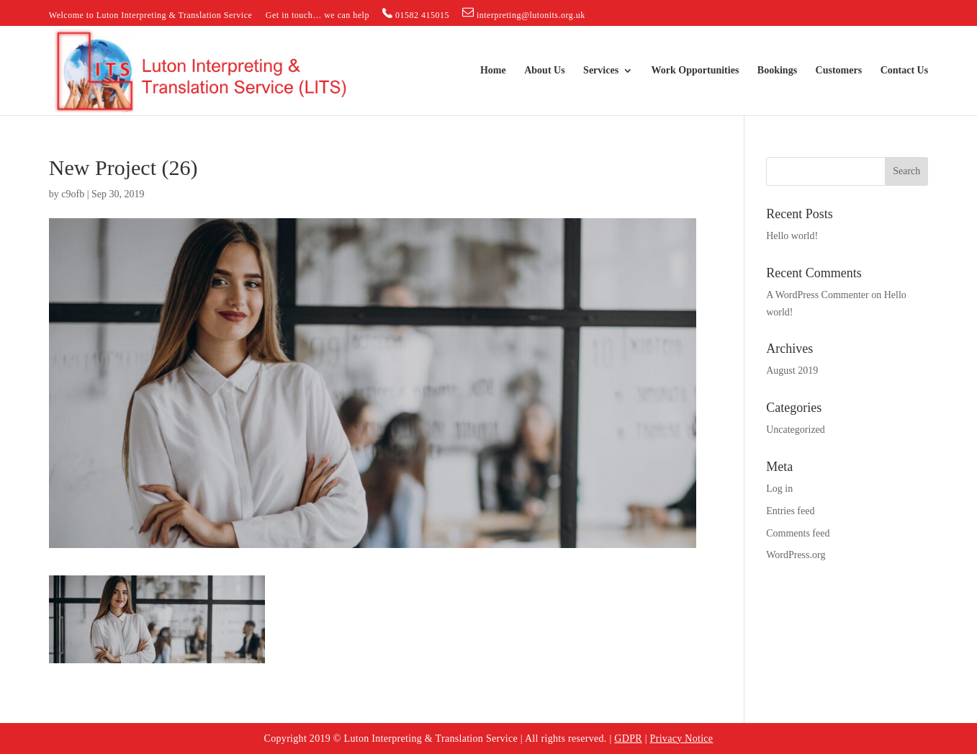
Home (493, 71)
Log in (779, 488)
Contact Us (905, 71)
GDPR (628, 738)
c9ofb (72, 194)
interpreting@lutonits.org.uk (523, 13)
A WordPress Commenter (817, 295)
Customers (839, 71)
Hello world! (792, 235)
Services (600, 71)
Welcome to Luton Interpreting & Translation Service (150, 15)
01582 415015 (415, 14)
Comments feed (797, 533)
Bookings (777, 71)
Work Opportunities (695, 71)
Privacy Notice (681, 738)
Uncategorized (795, 429)
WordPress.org (795, 554)
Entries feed (790, 511)
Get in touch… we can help (317, 15)
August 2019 (792, 370)
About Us (544, 71)
